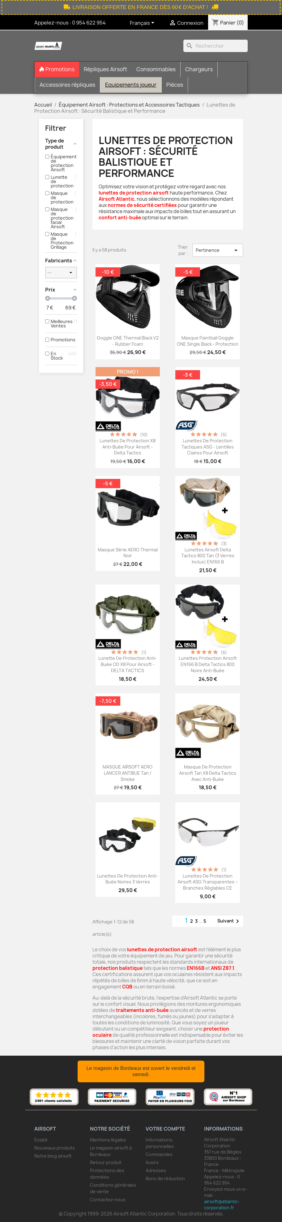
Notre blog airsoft (53, 1156)
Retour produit (106, 1162)
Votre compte (165, 1128)
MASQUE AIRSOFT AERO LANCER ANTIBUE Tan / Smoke (127, 773)
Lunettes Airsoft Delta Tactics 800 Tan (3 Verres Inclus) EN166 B (207, 556)
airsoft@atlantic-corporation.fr (222, 1204)
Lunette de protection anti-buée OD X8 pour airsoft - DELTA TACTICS (127, 664)
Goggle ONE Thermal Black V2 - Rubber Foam (128, 341)
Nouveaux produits (54, 1148)
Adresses (156, 1170)
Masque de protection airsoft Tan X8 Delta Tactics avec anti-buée (207, 773)
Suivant (229, 921)
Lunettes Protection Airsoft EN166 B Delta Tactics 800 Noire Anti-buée (208, 664)
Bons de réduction (165, 1178)
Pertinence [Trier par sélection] (218, 250)
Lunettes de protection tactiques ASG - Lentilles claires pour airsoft (208, 447)
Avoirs (152, 1162)
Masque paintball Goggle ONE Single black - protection (207, 341)
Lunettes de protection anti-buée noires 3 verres (127, 879)
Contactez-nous (108, 1199)
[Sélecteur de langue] (143, 23)
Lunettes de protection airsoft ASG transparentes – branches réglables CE (207, 882)
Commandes (159, 1154)
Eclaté (41, 1140)
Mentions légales (108, 1140)
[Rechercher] (215, 46)
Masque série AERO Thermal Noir (128, 553)
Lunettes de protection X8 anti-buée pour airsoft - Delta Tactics (128, 447)
